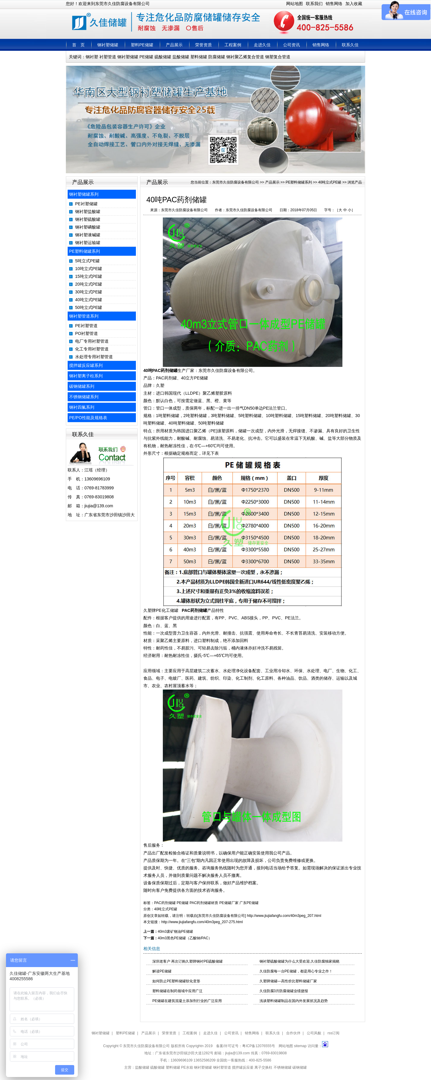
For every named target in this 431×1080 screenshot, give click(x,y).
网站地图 (294, 3)
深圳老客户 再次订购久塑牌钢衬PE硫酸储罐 (187, 961)
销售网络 (334, 3)
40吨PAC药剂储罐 (160, 370)
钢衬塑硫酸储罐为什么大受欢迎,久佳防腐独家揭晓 (299, 961)
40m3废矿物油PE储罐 (175, 931)
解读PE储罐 (162, 971)
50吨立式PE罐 (88, 307)
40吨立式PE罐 (88, 299)
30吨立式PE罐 (88, 291)
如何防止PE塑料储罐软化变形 (176, 981)
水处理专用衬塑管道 (94, 356)
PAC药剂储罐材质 (204, 903)
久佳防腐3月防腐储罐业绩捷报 (283, 991)
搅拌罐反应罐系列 (86, 365)
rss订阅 (333, 1033)
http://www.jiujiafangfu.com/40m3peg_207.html (284, 916)
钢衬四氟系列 (81, 407)
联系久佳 (350, 44)
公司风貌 (314, 1033)
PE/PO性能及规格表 (88, 417)
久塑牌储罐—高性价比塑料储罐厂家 (288, 981)
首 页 (78, 44)
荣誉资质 (203, 44)
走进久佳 (262, 44)
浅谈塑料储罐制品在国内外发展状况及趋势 (293, 1001)
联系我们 (314, 3)
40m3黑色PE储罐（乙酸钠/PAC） (185, 938)
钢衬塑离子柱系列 (86, 375)
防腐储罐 (216, 56)
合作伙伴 (293, 1033)
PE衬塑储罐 (86, 203)
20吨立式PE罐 (88, 284)
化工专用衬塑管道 (92, 349)
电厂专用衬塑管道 (92, 341)
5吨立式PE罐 (87, 260)
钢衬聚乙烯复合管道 (245, 56)
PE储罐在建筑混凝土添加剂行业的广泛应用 (187, 1001)
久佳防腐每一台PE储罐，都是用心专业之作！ (296, 971)
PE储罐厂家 (229, 903)
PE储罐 (146, 56)
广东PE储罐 (249, 903)
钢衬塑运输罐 (87, 242)
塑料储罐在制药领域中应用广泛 (177, 991)
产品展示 (174, 44)
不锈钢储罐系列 (83, 396)
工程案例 (232, 44)
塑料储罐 (198, 56)
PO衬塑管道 (86, 333)
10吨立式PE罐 (88, 268)
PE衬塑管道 (86, 325)
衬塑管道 (107, 56)
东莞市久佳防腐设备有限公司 (235, 182)
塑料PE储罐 (142, 44)
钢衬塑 (92, 56)
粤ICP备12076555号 (258, 1046)
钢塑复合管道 (277, 56)
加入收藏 (353, 3)
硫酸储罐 (162, 56)
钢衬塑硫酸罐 (87, 219)
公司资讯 (291, 44)
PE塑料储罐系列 (84, 251)
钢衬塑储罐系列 (83, 194)
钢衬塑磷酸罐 (87, 227)
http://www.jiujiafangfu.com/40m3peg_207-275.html (202, 922)
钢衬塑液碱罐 (87, 234)
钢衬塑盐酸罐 (87, 211)
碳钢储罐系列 (81, 386)
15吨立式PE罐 (88, 276)
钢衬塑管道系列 (83, 316)
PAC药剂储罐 (193, 610)
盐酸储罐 (180, 56)
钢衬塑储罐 (107, 44)
